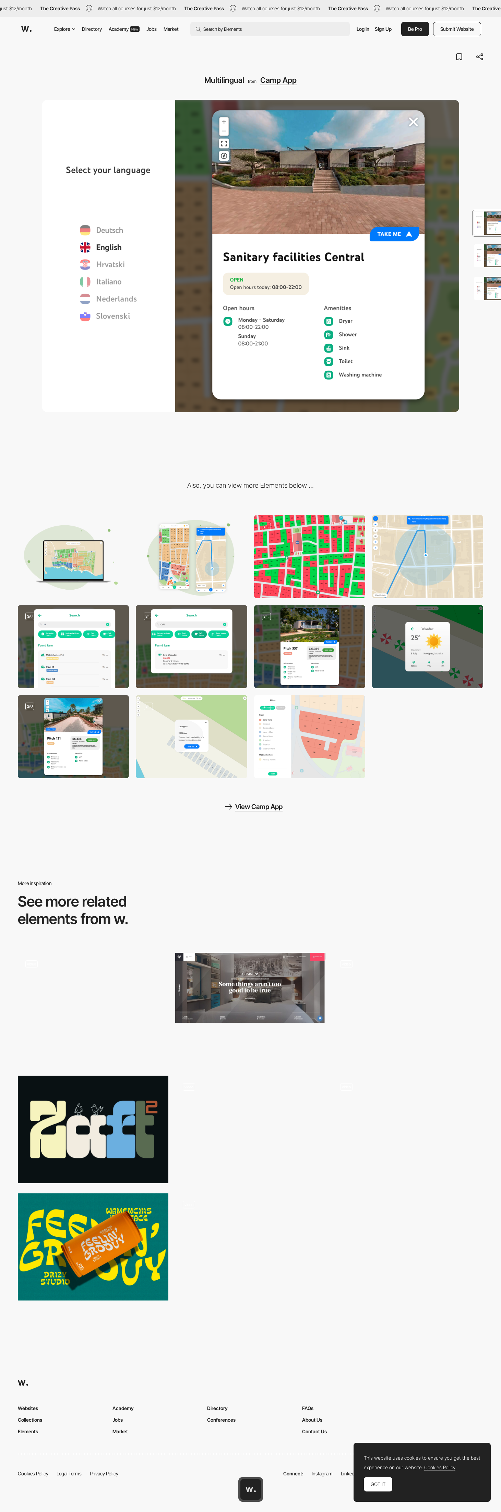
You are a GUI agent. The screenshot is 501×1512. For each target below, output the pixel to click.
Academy (124, 29)
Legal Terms (69, 1473)
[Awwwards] (26, 29)
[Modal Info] (309, 646)
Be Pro (415, 29)
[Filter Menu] (309, 736)
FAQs (307, 1408)
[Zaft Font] (93, 1129)
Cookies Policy (33, 1473)
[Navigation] (427, 556)
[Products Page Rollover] (250, 1247)
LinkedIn (349, 1473)
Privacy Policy (104, 1473)
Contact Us (314, 1431)
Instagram (322, 1473)
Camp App (278, 80)
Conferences (221, 1420)
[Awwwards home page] (250, 1489)
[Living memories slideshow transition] (408, 1006)
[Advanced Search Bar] (73, 646)
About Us (312, 1420)
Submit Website (457, 29)
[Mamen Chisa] (93, 1247)
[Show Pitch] (73, 736)
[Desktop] (73, 556)
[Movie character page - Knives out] (250, 1129)
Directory (92, 29)
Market (171, 29)
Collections (30, 1420)
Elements (28, 1431)
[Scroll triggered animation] (408, 1129)
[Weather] (427, 646)
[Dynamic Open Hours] (191, 646)
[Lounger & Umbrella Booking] (191, 736)
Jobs (151, 29)
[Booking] (309, 556)
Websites (28, 1408)
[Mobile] (191, 556)
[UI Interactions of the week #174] (93, 1009)
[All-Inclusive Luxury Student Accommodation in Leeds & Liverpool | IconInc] (250, 988)
